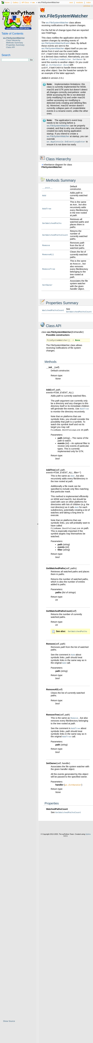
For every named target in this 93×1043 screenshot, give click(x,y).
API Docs (25, 2)
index (88, 2)
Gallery (16, 2)
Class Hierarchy (13, 40)
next (71, 2)
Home (7, 2)
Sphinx (88, 834)
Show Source (9, 1021)
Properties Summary (15, 45)
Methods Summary (14, 42)
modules (79, 2)
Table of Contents (12, 33)
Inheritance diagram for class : (56, 165)
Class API (10, 47)
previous (87, 6)
